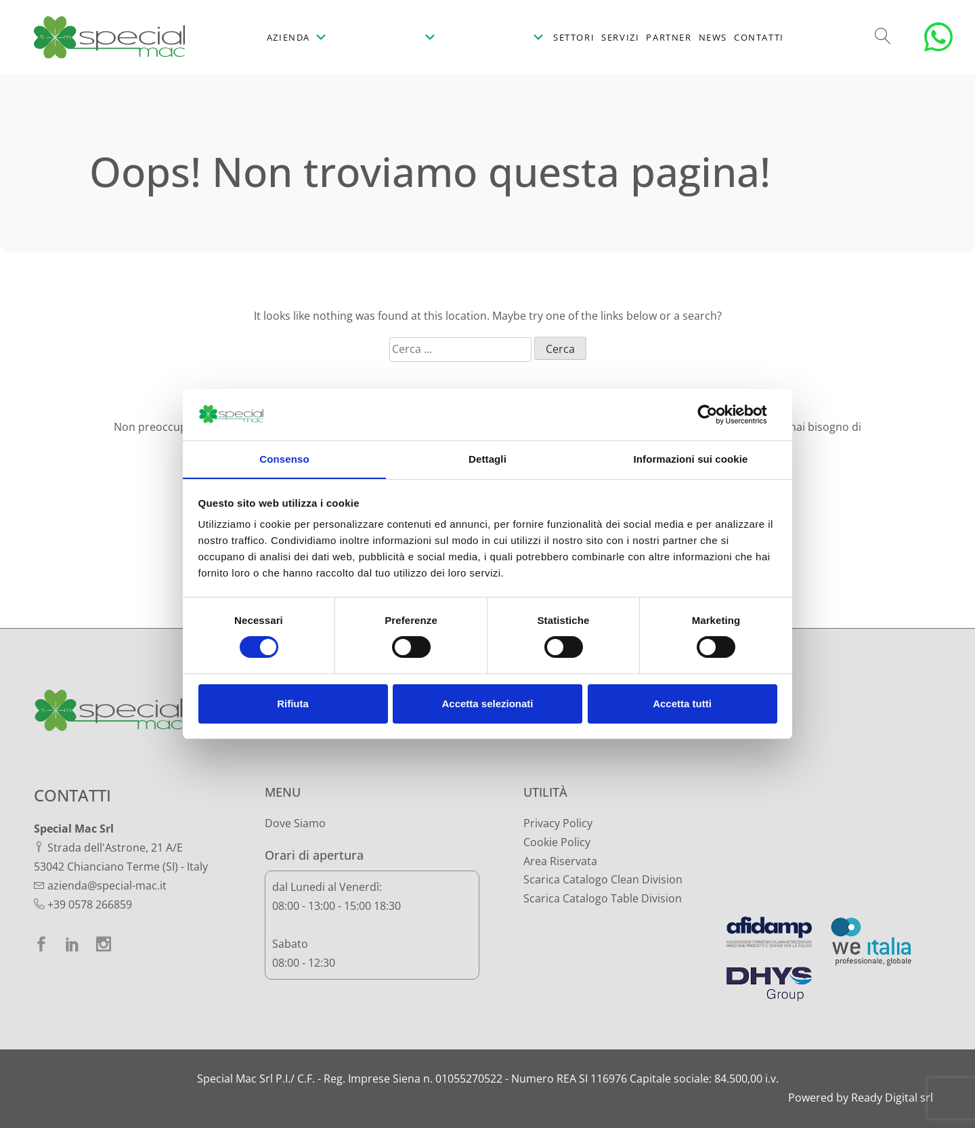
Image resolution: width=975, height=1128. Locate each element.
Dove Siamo (295, 823)
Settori (573, 37)
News (713, 37)
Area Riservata (560, 861)
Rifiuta (293, 704)
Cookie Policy (556, 842)
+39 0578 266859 (89, 904)
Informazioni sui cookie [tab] (691, 459)
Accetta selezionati (487, 704)
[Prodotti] (386, 37)
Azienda (298, 37)
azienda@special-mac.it (107, 885)
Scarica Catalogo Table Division (602, 898)
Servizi (620, 37)
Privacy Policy (557, 823)
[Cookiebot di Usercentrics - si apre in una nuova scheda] (718, 414)
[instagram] (103, 944)
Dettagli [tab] (487, 459)
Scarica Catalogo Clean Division (602, 879)
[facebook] (41, 944)
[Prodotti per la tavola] (495, 37)
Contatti (759, 37)
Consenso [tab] (284, 459)
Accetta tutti (682, 704)
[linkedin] (72, 944)
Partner (668, 37)
